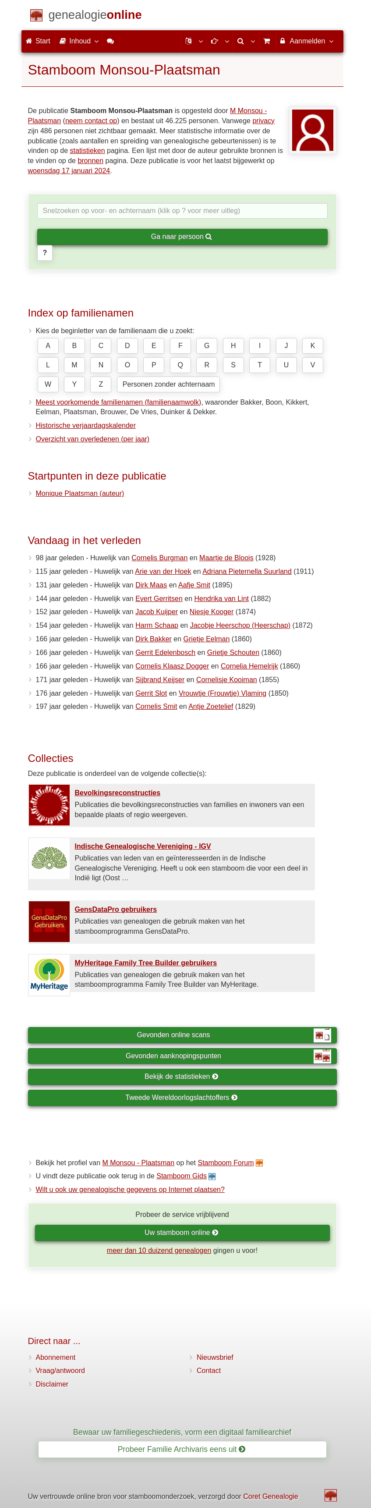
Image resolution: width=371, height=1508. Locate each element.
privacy (263, 120)
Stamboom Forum (226, 1163)
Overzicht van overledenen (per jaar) (93, 439)
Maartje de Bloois (226, 558)
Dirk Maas (151, 585)
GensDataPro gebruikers (116, 909)
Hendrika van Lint (221, 598)
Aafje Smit (194, 585)
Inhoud (79, 40)
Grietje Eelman (207, 639)
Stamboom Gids (181, 1176)
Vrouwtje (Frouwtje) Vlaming (222, 693)
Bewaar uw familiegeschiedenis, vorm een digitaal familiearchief (182, 1432)
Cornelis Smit (156, 706)
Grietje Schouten (233, 652)
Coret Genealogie (270, 1496)
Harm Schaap (156, 625)
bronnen (90, 160)
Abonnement (56, 1357)
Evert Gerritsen (159, 598)
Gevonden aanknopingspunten (228, 1056)
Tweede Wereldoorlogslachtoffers (181, 1097)
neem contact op (91, 120)
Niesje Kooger (212, 611)
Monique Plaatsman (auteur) (80, 493)
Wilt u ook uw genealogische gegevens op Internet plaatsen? (130, 1189)
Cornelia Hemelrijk (249, 666)
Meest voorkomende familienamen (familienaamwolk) (118, 402)
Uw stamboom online (182, 1232)
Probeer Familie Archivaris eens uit (182, 1449)
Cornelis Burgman (159, 558)
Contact (209, 1370)
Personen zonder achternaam (169, 384)
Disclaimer (52, 1384)
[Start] (95, 16)
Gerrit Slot (151, 693)
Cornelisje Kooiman (226, 679)
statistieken (87, 150)
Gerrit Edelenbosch (165, 652)
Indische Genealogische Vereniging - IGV (143, 846)
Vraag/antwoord (60, 1370)
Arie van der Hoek (163, 571)
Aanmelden (306, 40)
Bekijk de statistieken (182, 1076)
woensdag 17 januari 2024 (69, 170)
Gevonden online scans (234, 1035)
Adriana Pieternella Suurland (247, 571)
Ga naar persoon (181, 236)
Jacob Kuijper (156, 611)
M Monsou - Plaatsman (138, 1163)
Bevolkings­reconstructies (118, 793)
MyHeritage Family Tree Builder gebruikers (146, 963)
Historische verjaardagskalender (86, 425)
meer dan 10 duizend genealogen (159, 1250)
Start (38, 41)
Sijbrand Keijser (159, 679)
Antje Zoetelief (210, 706)
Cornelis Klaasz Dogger (172, 666)
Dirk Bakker (153, 639)
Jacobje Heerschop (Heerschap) (240, 625)
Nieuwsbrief (215, 1357)
